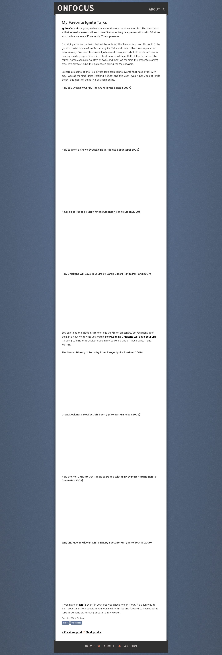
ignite (66, 623)
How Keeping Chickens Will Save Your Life (130, 336)
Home (90, 646)
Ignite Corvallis (71, 28)
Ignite (82, 604)
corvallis (76, 623)
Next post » (93, 632)
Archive (131, 646)
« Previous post (72, 632)
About (154, 9)
